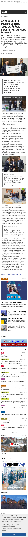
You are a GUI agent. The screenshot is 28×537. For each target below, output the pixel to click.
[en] (19, 2)
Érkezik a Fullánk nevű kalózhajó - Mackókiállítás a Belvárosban (12, 395)
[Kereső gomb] (25, 12)
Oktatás (19, 274)
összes (24, 435)
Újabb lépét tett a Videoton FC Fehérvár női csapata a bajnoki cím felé (12, 355)
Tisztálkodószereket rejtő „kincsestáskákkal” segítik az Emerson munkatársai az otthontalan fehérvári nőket (13, 402)
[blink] (26, 2)
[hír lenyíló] (26, 350)
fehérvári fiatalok (11, 274)
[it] (24, 2)
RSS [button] (2, 513)
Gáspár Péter (5, 50)
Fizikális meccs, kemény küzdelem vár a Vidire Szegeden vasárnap (13, 369)
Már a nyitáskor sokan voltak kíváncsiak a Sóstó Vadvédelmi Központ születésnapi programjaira (11, 362)
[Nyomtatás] (26, 55)
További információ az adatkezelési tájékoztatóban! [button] (11, 529)
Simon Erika (13, 50)
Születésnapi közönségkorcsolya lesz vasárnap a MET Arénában (12, 428)
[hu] (18, 2)
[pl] (21, 2)
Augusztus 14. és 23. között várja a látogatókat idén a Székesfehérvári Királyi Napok (12, 382)
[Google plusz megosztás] (24, 55)
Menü (4, 12)
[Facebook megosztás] (20, 55)
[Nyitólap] (1, 16)
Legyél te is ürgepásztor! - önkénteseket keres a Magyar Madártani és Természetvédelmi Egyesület (13, 375)
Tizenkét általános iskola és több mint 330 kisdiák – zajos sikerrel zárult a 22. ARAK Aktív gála (13, 415)
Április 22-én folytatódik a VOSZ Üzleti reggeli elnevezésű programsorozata (13, 388)
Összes (24, 278)
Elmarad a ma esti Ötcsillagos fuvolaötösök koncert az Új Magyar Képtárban (13, 421)
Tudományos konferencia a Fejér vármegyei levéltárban (13, 408)
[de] (23, 2)
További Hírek (14, 432)
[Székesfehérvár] (15, 7)
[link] (14, 343)
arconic (3, 274)
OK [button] (14, 534)
